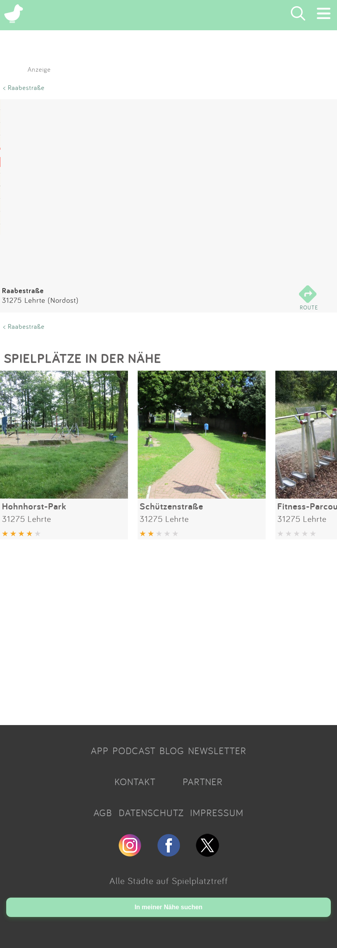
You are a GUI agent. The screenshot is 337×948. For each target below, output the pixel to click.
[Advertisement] (168, 629)
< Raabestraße (24, 87)
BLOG (171, 750)
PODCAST (134, 750)
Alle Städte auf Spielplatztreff (168, 880)
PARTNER (203, 781)
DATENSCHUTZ (151, 812)
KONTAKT (135, 781)
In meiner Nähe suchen (168, 907)
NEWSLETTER (217, 750)
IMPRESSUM (217, 812)
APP (100, 750)
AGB (102, 812)
